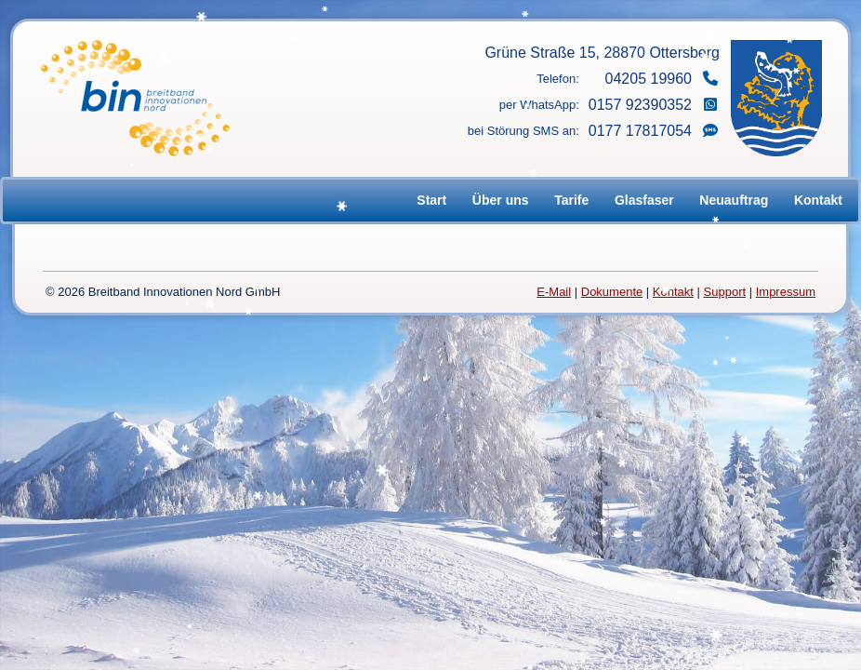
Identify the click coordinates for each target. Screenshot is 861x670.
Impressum (785, 292)
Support (725, 292)
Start (431, 200)
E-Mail (553, 292)
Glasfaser (644, 200)
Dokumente (611, 292)
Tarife (571, 200)
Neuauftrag (733, 200)
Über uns (500, 200)
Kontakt (818, 200)
